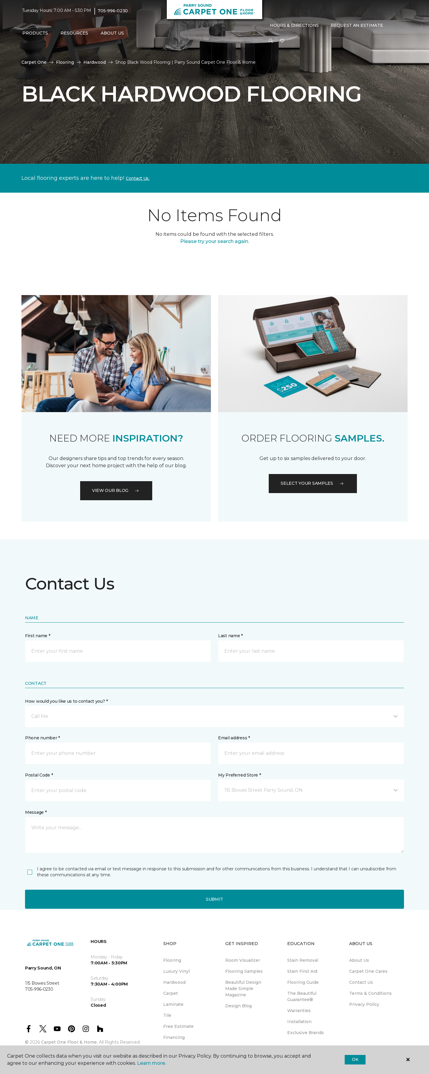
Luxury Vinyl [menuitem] (176, 971)
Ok (355, 1059)
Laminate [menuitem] (173, 1004)
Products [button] (35, 33)
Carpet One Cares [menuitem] (368, 971)
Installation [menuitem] (299, 1021)
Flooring (65, 62)
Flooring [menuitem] (172, 960)
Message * (35, 812)
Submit (214, 899)
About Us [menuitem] (359, 960)
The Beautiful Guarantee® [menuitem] (301, 996)
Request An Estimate (357, 25)
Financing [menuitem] (174, 1037)
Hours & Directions (294, 25)
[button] (270, 41)
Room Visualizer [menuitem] (242, 960)
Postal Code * (39, 775)
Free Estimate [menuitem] (178, 1026)
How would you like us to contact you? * (66, 701)
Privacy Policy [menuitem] (364, 1004)
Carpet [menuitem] (170, 993)
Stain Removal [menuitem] (302, 960)
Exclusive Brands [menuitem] (305, 1032)
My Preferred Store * (239, 775)
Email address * (234, 738)
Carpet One (33, 62)
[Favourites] (282, 41)
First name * (37, 636)
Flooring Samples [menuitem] (244, 971)
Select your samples (313, 483)
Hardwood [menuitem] (174, 982)
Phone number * (42, 738)
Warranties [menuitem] (299, 1010)
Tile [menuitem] (167, 1015)
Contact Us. (138, 178)
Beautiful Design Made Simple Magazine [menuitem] (243, 988)
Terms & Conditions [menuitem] (370, 993)
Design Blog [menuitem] (238, 1005)
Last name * (230, 636)
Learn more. (151, 1063)
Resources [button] (74, 33)
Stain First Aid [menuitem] (302, 971)
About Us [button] (112, 33)
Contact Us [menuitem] (361, 982)
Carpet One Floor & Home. (69, 1042)
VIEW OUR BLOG (116, 490)
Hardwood (94, 62)
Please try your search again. (214, 241)
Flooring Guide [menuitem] (303, 982)
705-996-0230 (113, 10)
